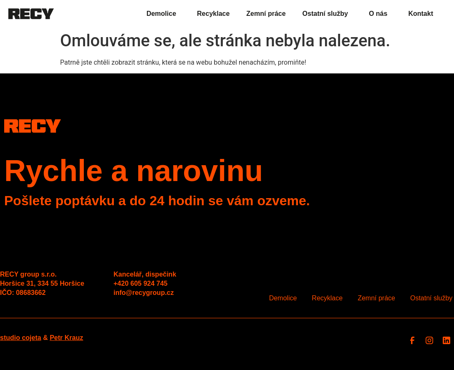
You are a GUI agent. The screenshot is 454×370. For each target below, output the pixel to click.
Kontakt (420, 13)
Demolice (163, 14)
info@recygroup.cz (144, 292)
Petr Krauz (66, 337)
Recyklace (213, 13)
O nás (380, 14)
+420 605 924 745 (140, 283)
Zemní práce (265, 13)
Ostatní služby (327, 14)
